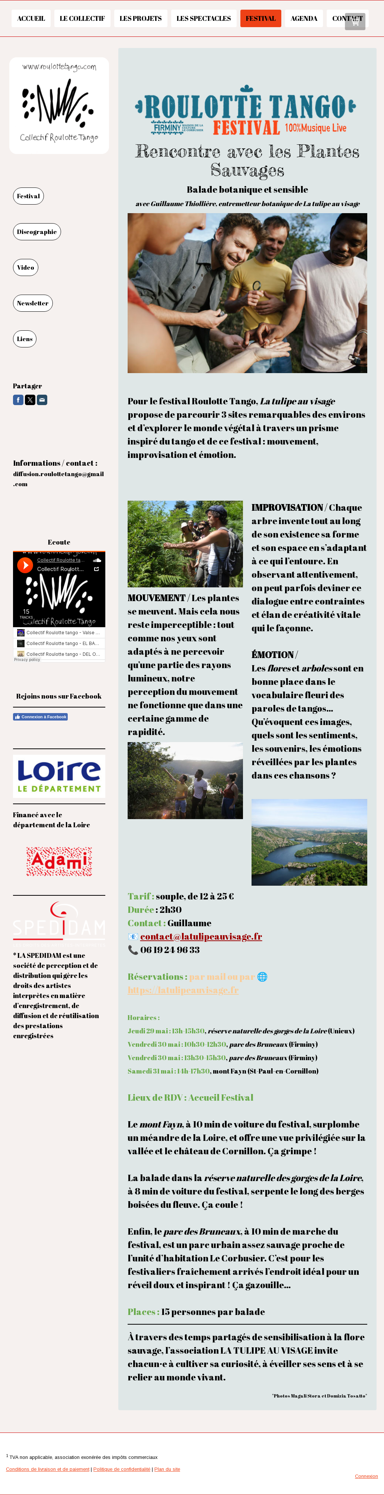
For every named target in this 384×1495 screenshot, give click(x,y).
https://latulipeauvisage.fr (183, 990)
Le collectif (82, 18)
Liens (24, 339)
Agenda (304, 18)
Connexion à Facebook (40, 717)
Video (25, 267)
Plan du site (167, 1469)
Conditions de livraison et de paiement (47, 1469)
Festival (261, 18)
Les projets (141, 18)
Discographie (37, 232)
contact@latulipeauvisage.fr (201, 936)
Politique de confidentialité (121, 1469)
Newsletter (33, 303)
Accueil (31, 18)
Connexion (366, 1476)
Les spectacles (204, 18)
